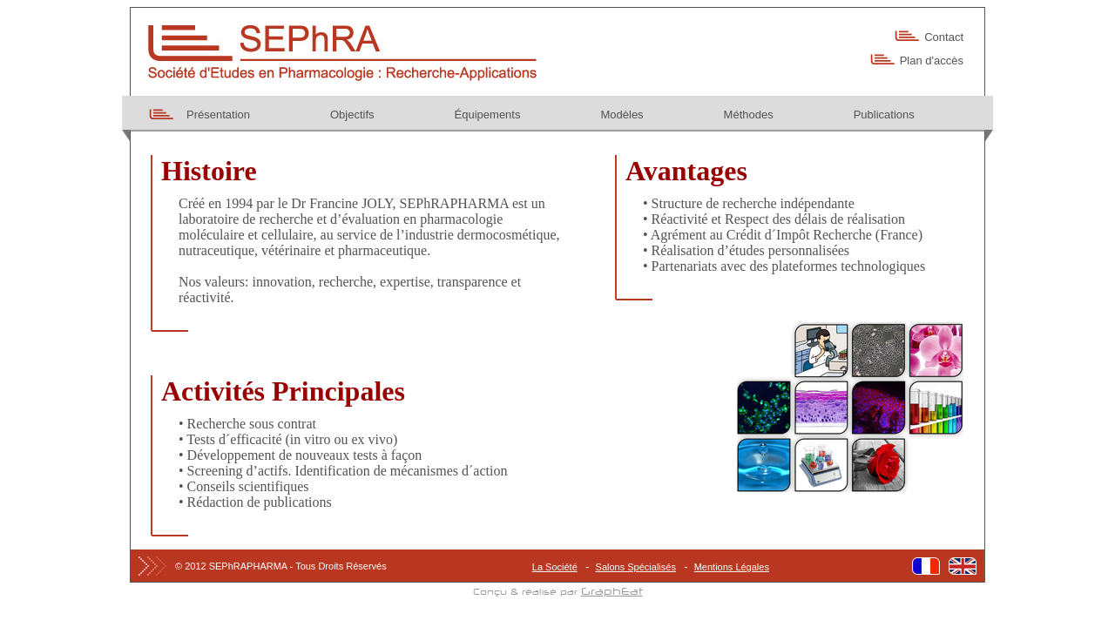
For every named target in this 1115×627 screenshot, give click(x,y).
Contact (943, 37)
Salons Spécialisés (636, 567)
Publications (884, 114)
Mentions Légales (731, 567)
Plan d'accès (931, 60)
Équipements (488, 114)
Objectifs (352, 114)
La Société (555, 567)
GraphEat (612, 592)
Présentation (218, 114)
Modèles (621, 114)
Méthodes (749, 114)
